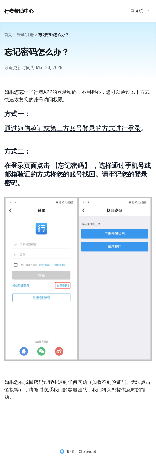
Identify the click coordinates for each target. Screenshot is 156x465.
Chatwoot (87, 451)
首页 (8, 34)
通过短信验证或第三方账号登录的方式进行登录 (72, 127)
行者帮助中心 (19, 11)
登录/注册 (25, 34)
